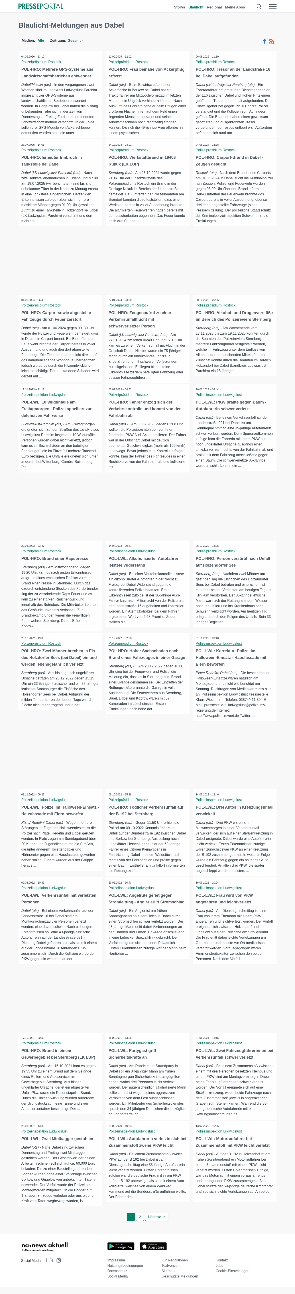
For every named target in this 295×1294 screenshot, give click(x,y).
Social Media (117, 1283)
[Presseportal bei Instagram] (57, 1267)
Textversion (170, 1272)
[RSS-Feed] (272, 41)
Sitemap (168, 1278)
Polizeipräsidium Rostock (42, 62)
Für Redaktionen (174, 1267)
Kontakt (222, 1267)
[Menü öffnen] (273, 7)
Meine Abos (235, 7)
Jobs (219, 1272)
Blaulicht (195, 7)
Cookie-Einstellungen (232, 1278)
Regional (214, 7)
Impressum (116, 1267)
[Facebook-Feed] (264, 41)
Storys (179, 7)
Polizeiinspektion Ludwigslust (45, 395)
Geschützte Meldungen (179, 1283)
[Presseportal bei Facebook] (45, 1267)
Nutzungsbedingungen (125, 1272)
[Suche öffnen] (259, 7)
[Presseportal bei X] (50, 1267)
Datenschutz (117, 1278)
